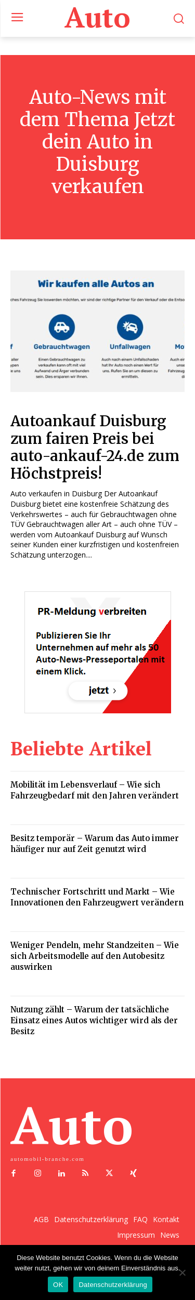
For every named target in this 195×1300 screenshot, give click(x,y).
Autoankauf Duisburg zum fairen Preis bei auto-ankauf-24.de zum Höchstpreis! (94, 447)
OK (58, 1285)
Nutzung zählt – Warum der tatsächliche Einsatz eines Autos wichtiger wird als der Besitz (94, 1020)
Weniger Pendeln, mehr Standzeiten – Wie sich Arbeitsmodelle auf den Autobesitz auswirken (94, 956)
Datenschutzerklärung (113, 1285)
